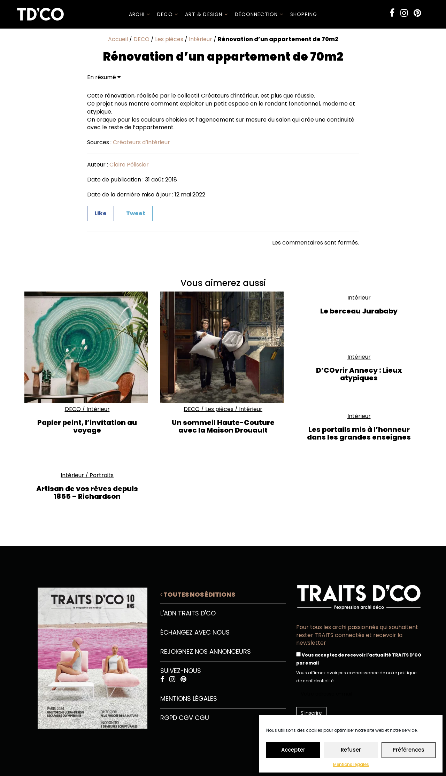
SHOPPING (303, 14)
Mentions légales (351, 764)
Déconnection (259, 14)
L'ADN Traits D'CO (188, 613)
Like (100, 213)
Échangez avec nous (195, 632)
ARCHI (139, 14)
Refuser (351, 749)
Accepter (293, 749)
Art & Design (206, 14)
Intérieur (200, 39)
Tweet (135, 213)
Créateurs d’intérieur (141, 142)
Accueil (118, 39)
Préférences (408, 749)
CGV (186, 717)
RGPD (168, 717)
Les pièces (169, 39)
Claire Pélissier (129, 165)
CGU (202, 717)
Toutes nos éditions (197, 594)
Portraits (102, 475)
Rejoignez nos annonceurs (205, 651)
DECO (167, 14)
